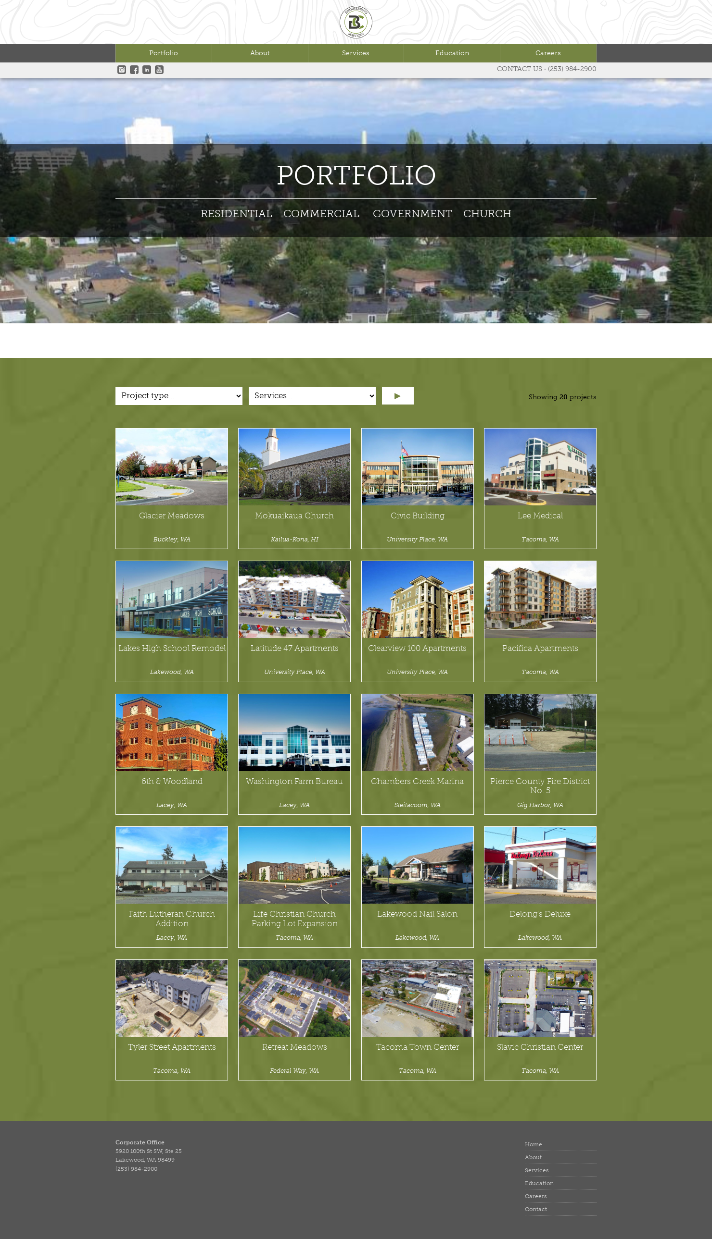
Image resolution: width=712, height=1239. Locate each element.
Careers (548, 53)
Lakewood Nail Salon (417, 914)
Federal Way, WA (294, 1070)
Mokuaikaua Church (294, 515)
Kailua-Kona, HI (294, 539)
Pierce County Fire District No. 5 (540, 786)
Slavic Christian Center (540, 1047)
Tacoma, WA (540, 539)
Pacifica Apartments (540, 648)
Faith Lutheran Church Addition (172, 918)
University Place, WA (417, 539)
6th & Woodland (172, 781)
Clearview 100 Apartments (417, 648)
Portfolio (163, 53)
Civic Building (418, 515)
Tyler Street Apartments (172, 1047)
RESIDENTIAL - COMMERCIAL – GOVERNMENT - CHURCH (356, 214)
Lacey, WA (171, 805)
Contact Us (519, 69)
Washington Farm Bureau (294, 781)
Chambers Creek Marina (417, 781)
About (260, 53)
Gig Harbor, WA (540, 805)
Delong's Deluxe (540, 914)
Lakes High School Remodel (172, 648)
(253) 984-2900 (572, 69)
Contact (536, 1209)
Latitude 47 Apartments (295, 648)
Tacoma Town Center (417, 1047)
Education (452, 53)
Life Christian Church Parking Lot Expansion (295, 918)
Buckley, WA (172, 539)
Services (355, 53)
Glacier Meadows (171, 515)
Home (533, 1144)
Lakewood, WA (172, 671)
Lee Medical (540, 515)
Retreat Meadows (294, 1047)
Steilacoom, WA (417, 805)
